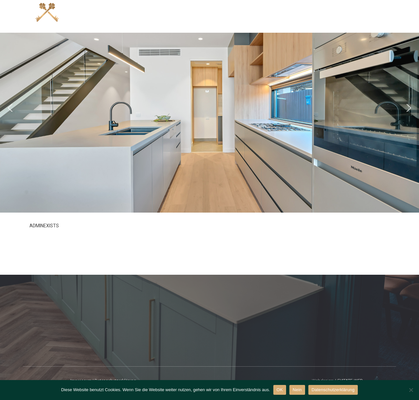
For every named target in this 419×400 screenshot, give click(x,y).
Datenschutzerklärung (333, 389)
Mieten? (300, 16)
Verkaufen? (262, 16)
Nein (297, 389)
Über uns (378, 16)
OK (280, 389)
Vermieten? (338, 16)
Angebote (187, 16)
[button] (10, 108)
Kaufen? (223, 16)
